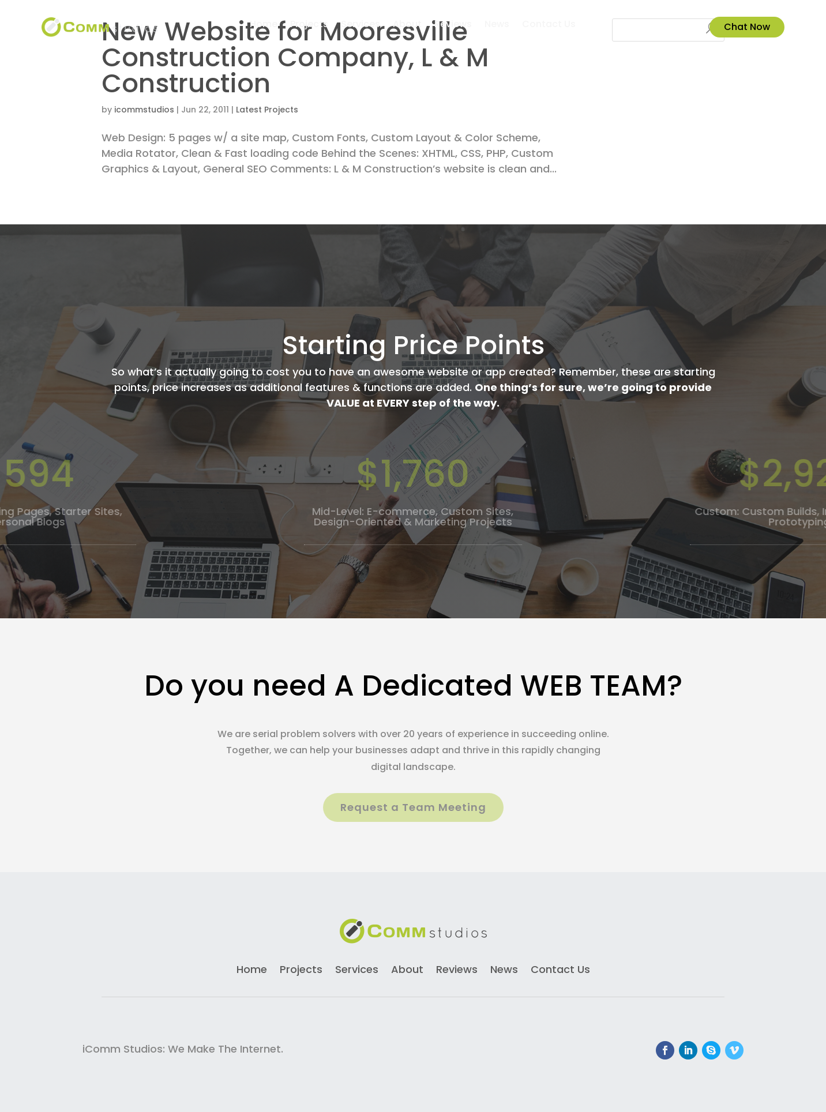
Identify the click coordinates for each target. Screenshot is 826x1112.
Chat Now (747, 26)
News (497, 25)
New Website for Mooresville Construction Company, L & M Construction (295, 57)
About (407, 25)
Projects (309, 25)
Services (360, 25)
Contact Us (549, 25)
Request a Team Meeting (413, 807)
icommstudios (144, 109)
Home (263, 25)
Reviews (453, 25)
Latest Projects (267, 109)
